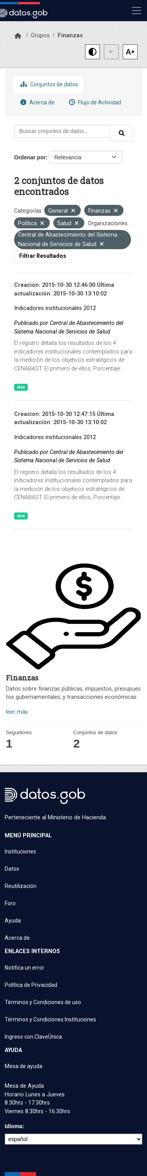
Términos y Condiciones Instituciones (50, 1019)
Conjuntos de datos (48, 84)
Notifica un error (24, 968)
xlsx (21, 387)
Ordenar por (30, 157)
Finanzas (70, 35)
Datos (12, 869)
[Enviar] (121, 133)
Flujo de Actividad (94, 102)
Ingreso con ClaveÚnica (33, 1037)
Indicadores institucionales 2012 (55, 308)
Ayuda (13, 920)
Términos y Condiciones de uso (43, 1002)
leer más (17, 712)
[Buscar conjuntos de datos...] (62, 131)
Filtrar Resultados (42, 256)
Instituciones (20, 851)
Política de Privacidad (31, 985)
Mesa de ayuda (23, 1066)
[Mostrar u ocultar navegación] (136, 10)
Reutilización (20, 886)
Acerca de (36, 102)
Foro (10, 903)
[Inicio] (18, 36)
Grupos (40, 35)
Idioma (13, 1126)
